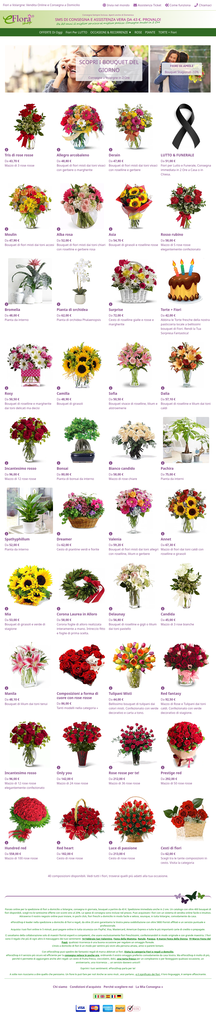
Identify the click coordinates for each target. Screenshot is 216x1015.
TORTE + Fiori (167, 32)
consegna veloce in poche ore (82, 955)
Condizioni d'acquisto (85, 987)
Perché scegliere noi (118, 987)
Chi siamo (60, 987)
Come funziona (178, 5)
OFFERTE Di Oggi (51, 32)
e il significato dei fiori (148, 974)
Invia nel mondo (116, 5)
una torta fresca (126, 958)
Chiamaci (203, 5)
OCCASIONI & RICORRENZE (109, 32)
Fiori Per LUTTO (76, 32)
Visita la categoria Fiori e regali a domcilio (148, 951)
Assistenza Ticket (147, 5)
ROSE (138, 32)
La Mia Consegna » (149, 987)
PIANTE (150, 32)
